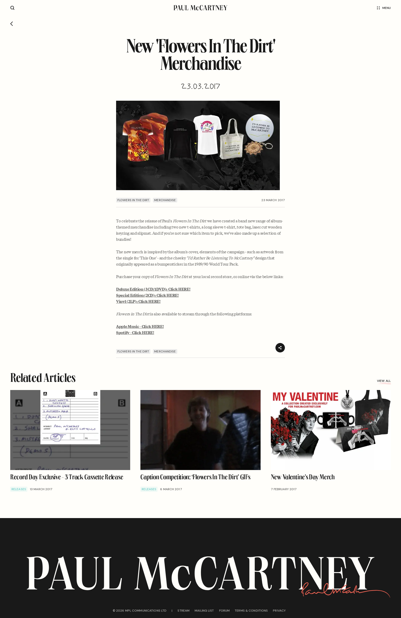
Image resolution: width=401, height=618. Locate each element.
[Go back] (12, 24)
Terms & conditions (251, 611)
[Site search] (12, 7)
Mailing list (204, 611)
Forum (224, 611)
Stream (183, 611)
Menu (384, 8)
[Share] (280, 347)
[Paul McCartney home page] (200, 7)
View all (384, 381)
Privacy (279, 611)
